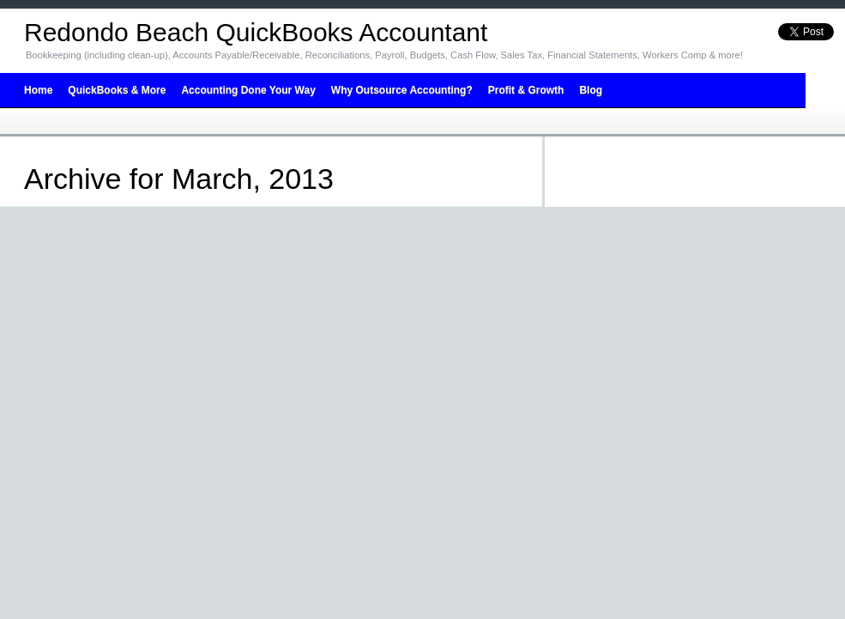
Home (38, 90)
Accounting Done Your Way (248, 90)
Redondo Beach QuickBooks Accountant (255, 32)
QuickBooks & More (117, 90)
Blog (590, 90)
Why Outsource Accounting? (402, 90)
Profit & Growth (526, 90)
